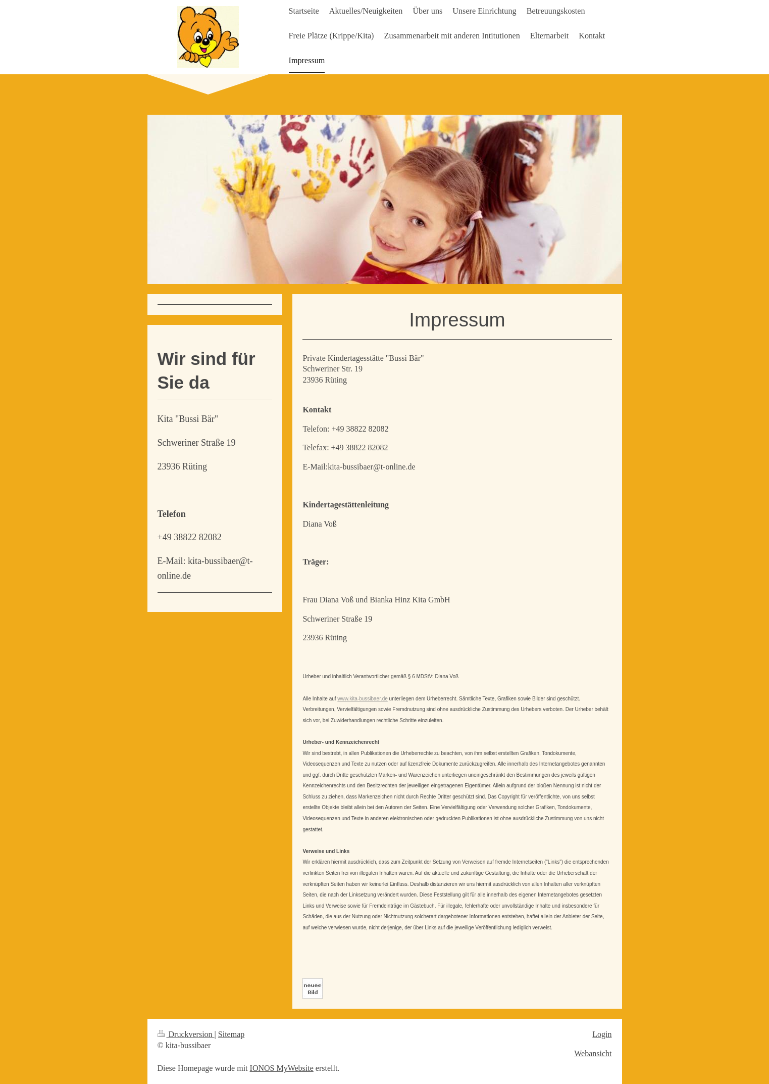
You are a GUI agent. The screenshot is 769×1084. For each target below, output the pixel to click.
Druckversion (186, 1034)
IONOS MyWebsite (282, 1068)
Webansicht (592, 1053)
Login (601, 1034)
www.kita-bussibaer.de (362, 698)
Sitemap (231, 1034)
